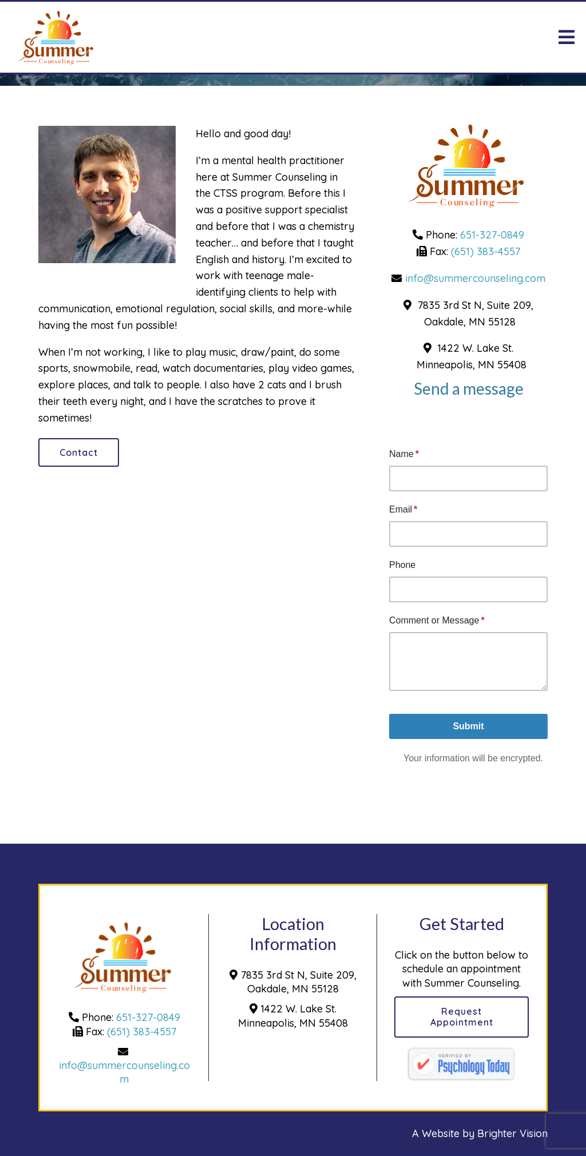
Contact (79, 452)
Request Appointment (461, 1017)
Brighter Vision (512, 1133)
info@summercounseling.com (475, 278)
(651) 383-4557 (485, 251)
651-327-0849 (492, 234)
